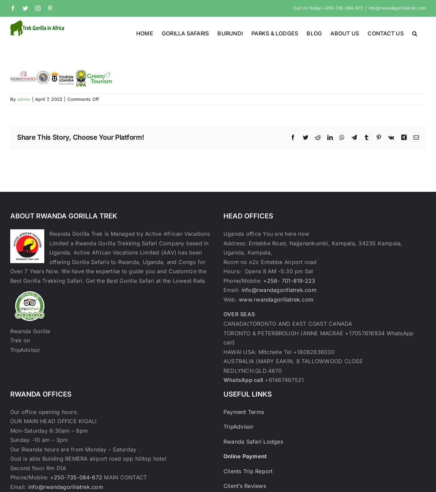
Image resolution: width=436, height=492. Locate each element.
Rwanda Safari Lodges (253, 441)
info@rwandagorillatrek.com (397, 8)
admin (23, 99)
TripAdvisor (238, 426)
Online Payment (245, 456)
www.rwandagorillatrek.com (276, 299)
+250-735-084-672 (76, 477)
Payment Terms (243, 412)
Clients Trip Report (248, 471)
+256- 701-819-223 (289, 280)
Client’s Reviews (244, 485)
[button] (414, 33)
